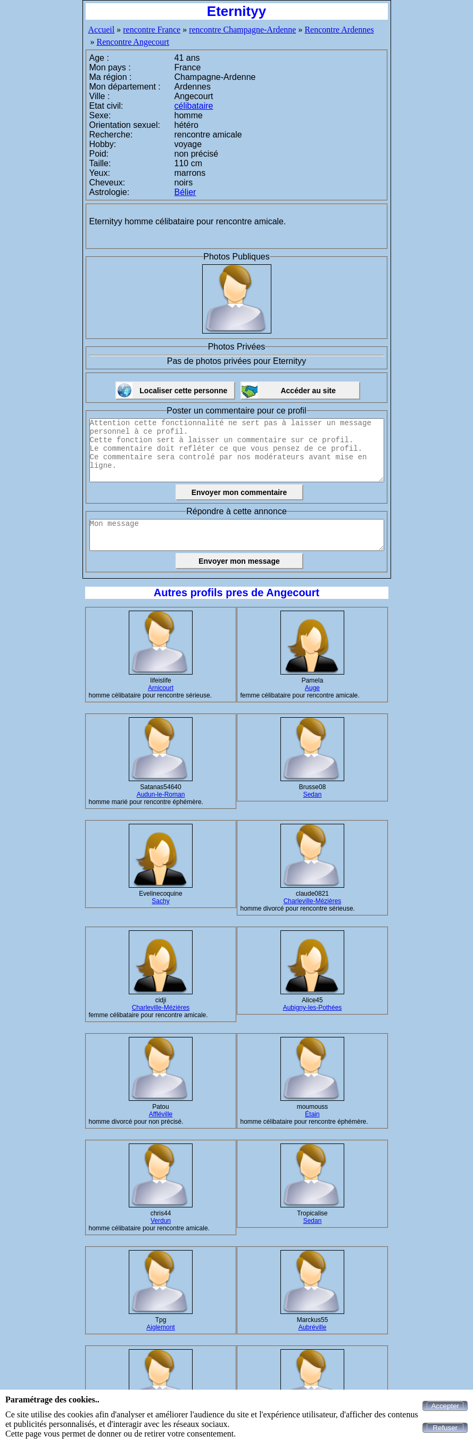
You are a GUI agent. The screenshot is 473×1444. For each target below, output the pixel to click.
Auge (312, 688)
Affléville (160, 1114)
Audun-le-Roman (161, 794)
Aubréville (312, 1327)
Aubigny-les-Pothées (312, 1007)
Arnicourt (160, 688)
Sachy (160, 901)
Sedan (312, 794)
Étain (312, 1114)
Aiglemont (160, 1327)
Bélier (185, 192)
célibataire (194, 105)
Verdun (161, 1220)
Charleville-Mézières (313, 901)
